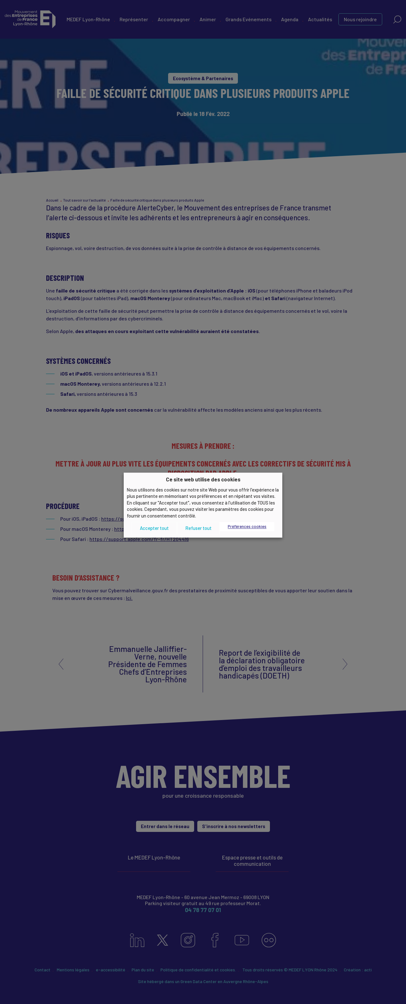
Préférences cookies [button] (247, 526)
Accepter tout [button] (154, 528)
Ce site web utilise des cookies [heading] (203, 479)
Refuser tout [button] (198, 528)
